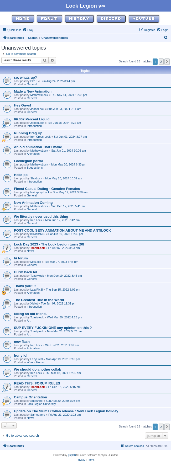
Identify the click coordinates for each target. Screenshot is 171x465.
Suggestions (35, 167)
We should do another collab (37, 369)
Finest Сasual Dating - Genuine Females (47, 189)
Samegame (37, 414)
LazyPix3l (36, 289)
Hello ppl (21, 175)
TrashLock (37, 247)
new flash (22, 342)
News (30, 251)
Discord (111, 19)
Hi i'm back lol (25, 272)
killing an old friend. (30, 314)
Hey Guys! (22, 105)
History (79, 19)
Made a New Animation (32, 91)
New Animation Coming (33, 203)
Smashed (36, 400)
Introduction (34, 125)
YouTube (144, 19)
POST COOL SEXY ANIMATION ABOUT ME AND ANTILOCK (62, 230)
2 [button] (161, 61)
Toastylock (37, 275)
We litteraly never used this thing (41, 216)
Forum (49, 19)
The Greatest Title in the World (39, 300)
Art (28, 320)
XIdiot (34, 303)
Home (23, 19)
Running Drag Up (28, 133)
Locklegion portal (28, 161)
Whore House (35, 362)
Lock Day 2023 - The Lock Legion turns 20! (49, 244)
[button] (167, 61)
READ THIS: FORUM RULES (37, 383)
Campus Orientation (30, 397)
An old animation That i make (38, 147)
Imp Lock (36, 220)
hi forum (21, 258)
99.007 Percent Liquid (32, 119)
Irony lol (20, 355)
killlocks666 (37, 234)
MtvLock (35, 261)
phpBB (72, 455)
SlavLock (36, 178)
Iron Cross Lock (40, 136)
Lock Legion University (41, 403)
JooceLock (37, 108)
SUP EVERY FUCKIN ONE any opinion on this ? (53, 328)
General (32, 84)
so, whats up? (25, 77)
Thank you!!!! (25, 286)
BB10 (33, 81)
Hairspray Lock (39, 192)
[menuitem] (28, 30)
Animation (33, 153)
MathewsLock (39, 95)
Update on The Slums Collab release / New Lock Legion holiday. (66, 411)
